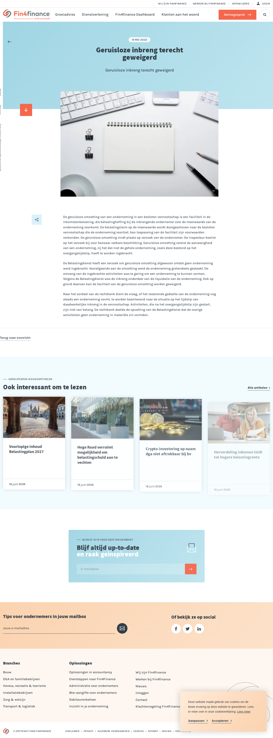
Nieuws (141, 686)
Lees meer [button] (243, 711)
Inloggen (142, 693)
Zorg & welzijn (14, 699)
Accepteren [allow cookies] (220, 720)
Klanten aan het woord (180, 14)
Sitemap (153, 731)
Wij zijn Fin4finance (172, 3)
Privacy (89, 731)
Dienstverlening (95, 14)
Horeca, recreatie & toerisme (24, 686)
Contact (141, 700)
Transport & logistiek (19, 706)
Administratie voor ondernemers (93, 686)
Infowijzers (240, 3)
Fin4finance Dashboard (135, 14)
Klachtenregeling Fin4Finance (158, 706)
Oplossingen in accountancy (90, 672)
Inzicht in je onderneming (88, 706)
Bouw (7, 672)
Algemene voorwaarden (113, 731)
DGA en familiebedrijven (21, 679)
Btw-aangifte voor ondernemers (93, 693)
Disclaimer (72, 731)
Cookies (139, 731)
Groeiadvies (65, 14)
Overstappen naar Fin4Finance (92, 679)
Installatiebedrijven (18, 693)
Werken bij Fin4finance (209, 3)
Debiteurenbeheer (82, 699)
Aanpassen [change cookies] (196, 720)
